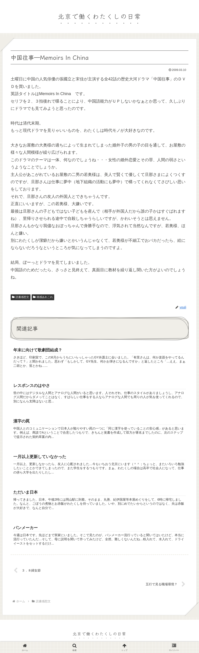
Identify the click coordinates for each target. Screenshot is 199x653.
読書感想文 (20, 297)
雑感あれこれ (43, 297)
